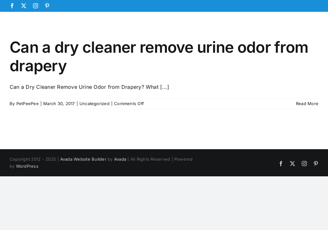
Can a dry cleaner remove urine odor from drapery (159, 56)
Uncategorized (94, 103)
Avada (120, 159)
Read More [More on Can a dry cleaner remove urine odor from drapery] (307, 103)
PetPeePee (27, 103)
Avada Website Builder (83, 159)
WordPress (27, 166)
